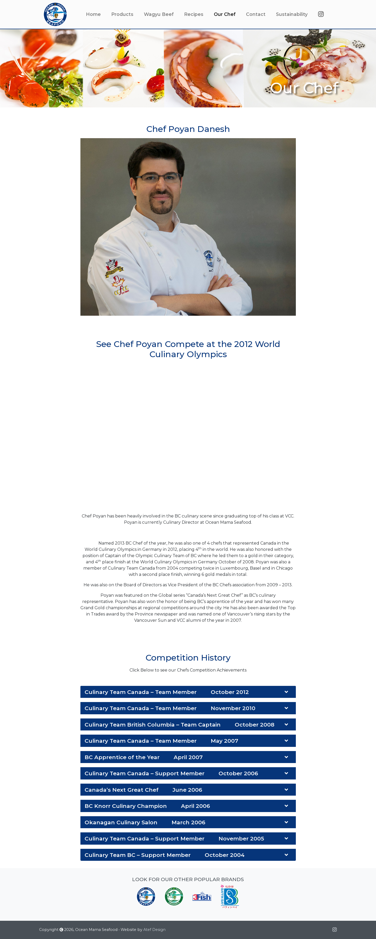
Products (122, 14)
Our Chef (227, 14)
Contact (256, 14)
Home (93, 14)
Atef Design (154, 929)
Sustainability (292, 14)
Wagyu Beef (159, 14)
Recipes (193, 14)
